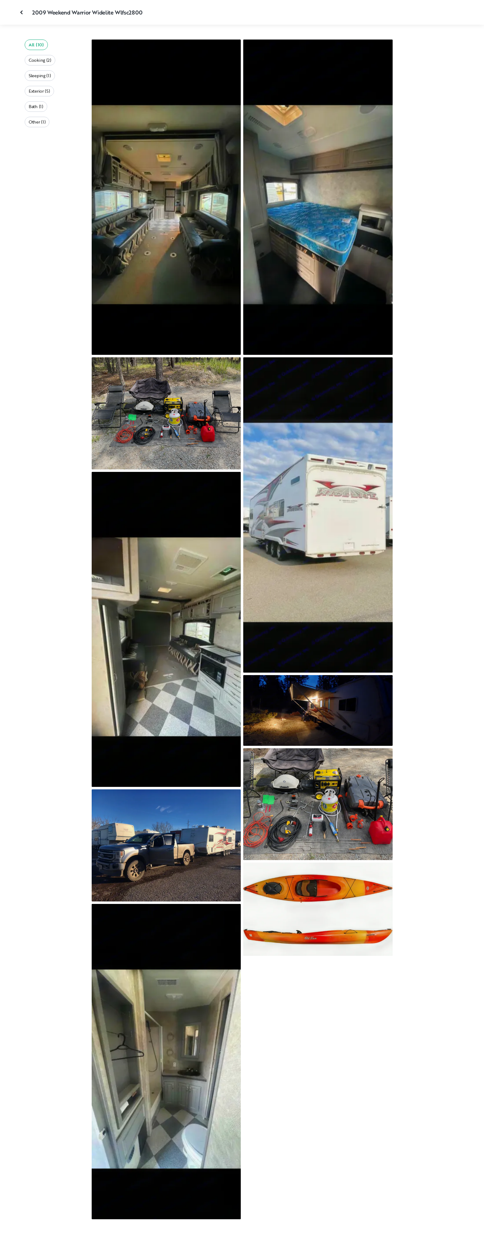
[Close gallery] (22, 12)
